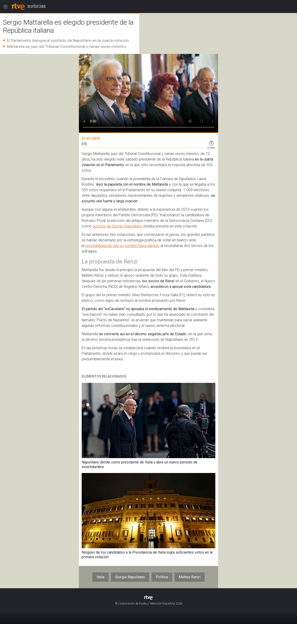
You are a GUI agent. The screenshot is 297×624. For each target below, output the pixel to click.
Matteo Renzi (189, 577)
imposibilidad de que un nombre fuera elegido (122, 245)
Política (162, 577)
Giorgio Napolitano (130, 577)
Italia (100, 577)
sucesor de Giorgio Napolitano (117, 226)
